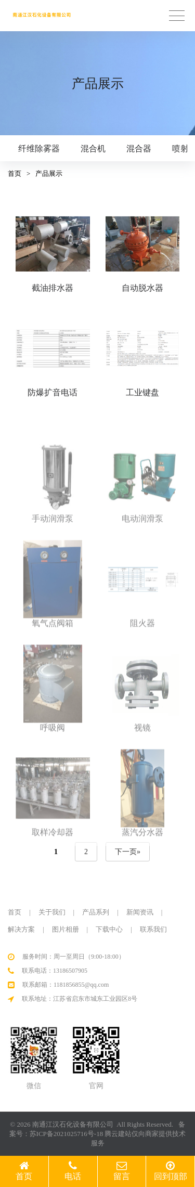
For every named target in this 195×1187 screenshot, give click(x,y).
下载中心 (109, 929)
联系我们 (153, 929)
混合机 (93, 148)
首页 (14, 173)
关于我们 (52, 912)
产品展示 (48, 173)
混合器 (138, 148)
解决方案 (21, 929)
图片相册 (65, 929)
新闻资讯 (139, 912)
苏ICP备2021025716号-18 (66, 1134)
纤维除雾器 (39, 148)
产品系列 (95, 912)
